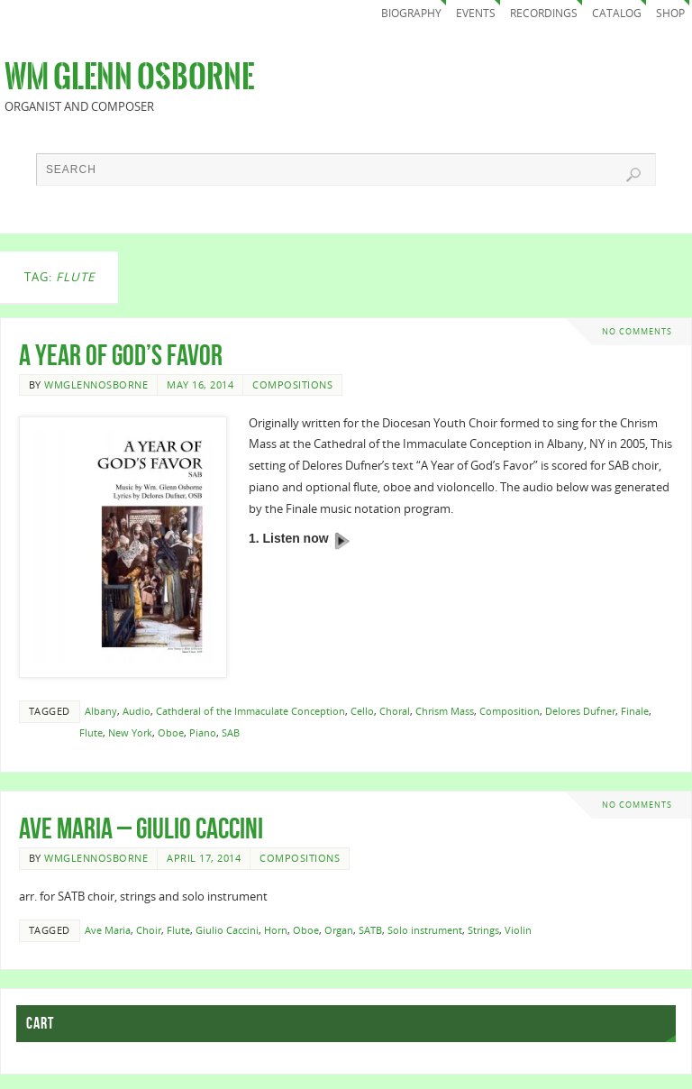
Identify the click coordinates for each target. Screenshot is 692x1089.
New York (130, 732)
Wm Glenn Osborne (129, 77)
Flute (91, 732)
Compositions (292, 384)
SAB (231, 732)
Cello (362, 711)
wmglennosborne (96, 384)
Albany (101, 711)
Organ (338, 930)
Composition (509, 711)
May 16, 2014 (200, 384)
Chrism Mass (444, 711)
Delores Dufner (580, 711)
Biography (411, 13)
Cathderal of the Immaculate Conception (250, 711)
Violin (518, 930)
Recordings (544, 13)
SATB (370, 930)
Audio (136, 711)
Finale (635, 711)
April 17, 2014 (204, 858)
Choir (148, 930)
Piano (202, 732)
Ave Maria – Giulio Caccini (141, 828)
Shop (670, 13)
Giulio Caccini (227, 930)
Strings (483, 930)
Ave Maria (108, 930)
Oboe (171, 732)
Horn (275, 930)
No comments (637, 331)
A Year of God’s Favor (121, 355)
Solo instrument (424, 930)
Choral (394, 711)
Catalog (617, 13)
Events (476, 13)
